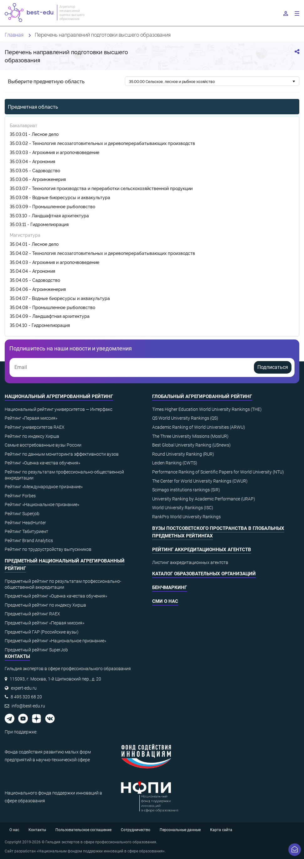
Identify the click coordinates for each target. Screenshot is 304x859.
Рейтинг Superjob (22, 513)
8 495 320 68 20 (26, 696)
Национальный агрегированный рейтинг (59, 396)
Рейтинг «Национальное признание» (42, 504)
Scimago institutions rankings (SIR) (186, 489)
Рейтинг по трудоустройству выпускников (48, 549)
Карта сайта (221, 830)
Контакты (37, 830)
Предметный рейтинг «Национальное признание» (55, 640)
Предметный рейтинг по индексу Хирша (45, 605)
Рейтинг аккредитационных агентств (201, 549)
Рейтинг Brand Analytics (29, 540)
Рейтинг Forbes (20, 495)
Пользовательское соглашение (83, 830)
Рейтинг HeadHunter (25, 522)
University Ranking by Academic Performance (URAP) (203, 498)
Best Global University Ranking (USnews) (191, 445)
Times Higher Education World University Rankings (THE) (207, 409)
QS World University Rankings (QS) (185, 418)
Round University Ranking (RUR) (183, 454)
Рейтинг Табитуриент (26, 531)
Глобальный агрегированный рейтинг (202, 396)
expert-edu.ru (24, 688)
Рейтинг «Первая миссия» (31, 418)
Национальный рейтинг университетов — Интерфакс (58, 409)
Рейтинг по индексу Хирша (32, 436)
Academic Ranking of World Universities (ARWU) (198, 427)
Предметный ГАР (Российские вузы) (42, 631)
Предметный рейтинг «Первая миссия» (44, 622)
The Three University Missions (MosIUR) (190, 436)
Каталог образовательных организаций (204, 574)
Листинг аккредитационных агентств (190, 562)
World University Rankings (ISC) (182, 507)
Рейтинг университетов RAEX (34, 427)
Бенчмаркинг (169, 587)
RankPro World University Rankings (186, 516)
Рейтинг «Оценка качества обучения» (42, 462)
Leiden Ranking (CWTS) (174, 462)
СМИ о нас (165, 601)
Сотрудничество (135, 830)
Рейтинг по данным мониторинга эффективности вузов (62, 454)
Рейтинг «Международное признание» (44, 486)
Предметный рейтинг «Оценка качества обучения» (56, 595)
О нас (14, 830)
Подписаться (272, 367)
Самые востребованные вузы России (43, 445)
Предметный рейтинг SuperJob (36, 649)
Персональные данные (180, 830)
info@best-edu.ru (28, 705)
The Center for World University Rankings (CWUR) (200, 481)
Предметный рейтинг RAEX (32, 613)
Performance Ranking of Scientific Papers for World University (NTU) (218, 471)
